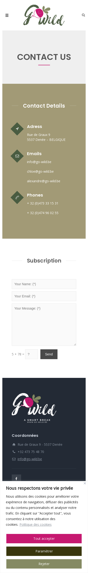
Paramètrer (44, 551)
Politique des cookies (35, 524)
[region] (44, 527)
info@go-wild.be (30, 459)
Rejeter (44, 564)
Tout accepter (44, 538)
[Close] (85, 483)
